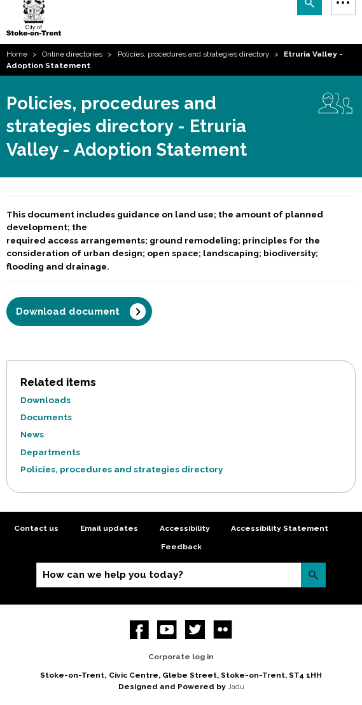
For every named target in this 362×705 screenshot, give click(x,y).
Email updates (109, 528)
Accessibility (185, 528)
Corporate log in (181, 656)
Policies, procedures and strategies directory (193, 54)
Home (16, 54)
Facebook (140, 630)
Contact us (36, 528)
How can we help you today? (113, 574)
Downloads (45, 400)
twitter (195, 630)
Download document (68, 311)
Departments (50, 452)
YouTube (167, 630)
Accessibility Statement (279, 528)
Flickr (223, 630)
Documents (46, 417)
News (32, 434)
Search (313, 575)
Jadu (236, 686)
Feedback (181, 546)
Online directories (72, 54)
